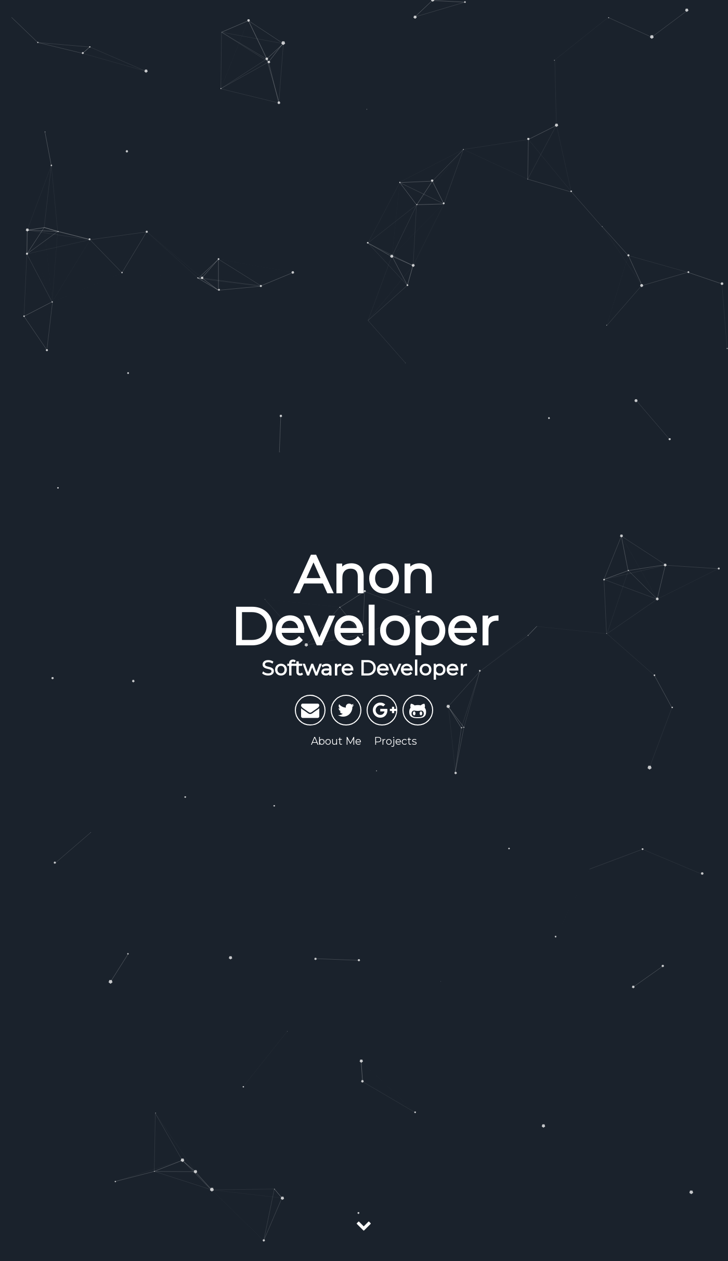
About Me (336, 741)
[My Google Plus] (382, 710)
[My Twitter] (346, 710)
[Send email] (310, 710)
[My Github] (418, 710)
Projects (395, 741)
